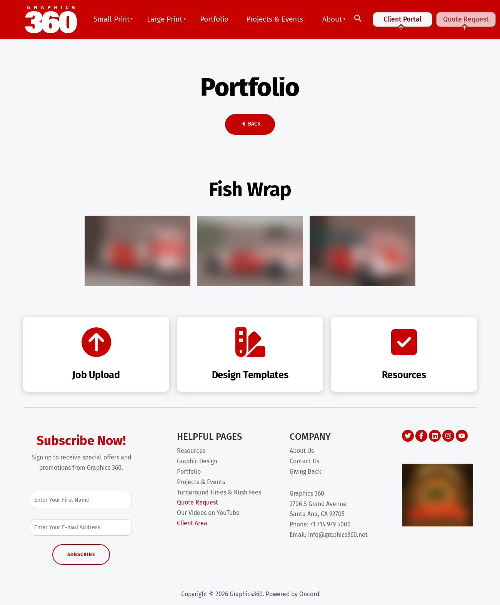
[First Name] (81, 500)
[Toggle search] (358, 18)
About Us (302, 450)
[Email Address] (81, 527)
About (332, 19)
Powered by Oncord (292, 594)
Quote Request (466, 22)
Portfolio (214, 19)
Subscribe (81, 554)
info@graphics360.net (338, 534)
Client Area (192, 523)
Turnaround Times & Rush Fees (219, 492)
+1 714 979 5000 (330, 524)
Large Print (164, 19)
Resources (191, 450)
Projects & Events (274, 19)
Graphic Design (197, 461)
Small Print (111, 19)
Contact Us (304, 461)
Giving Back (305, 471)
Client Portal (402, 22)
